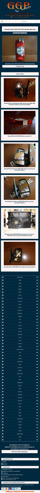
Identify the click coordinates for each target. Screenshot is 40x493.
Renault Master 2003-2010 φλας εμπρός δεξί (19, 136)
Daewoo (20, 310)
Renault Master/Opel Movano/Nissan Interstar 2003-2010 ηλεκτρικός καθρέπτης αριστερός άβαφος (19, 104)
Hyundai (20, 334)
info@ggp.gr (4, 473)
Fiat (20, 319)
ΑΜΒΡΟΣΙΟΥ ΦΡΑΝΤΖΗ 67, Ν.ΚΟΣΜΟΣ (20, 13)
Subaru (20, 421)
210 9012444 (8, 15)
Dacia (19, 307)
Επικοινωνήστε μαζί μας (20, 451)
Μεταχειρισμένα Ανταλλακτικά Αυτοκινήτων (23, 491)
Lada (20, 355)
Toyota (20, 430)
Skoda (19, 412)
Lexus (19, 364)
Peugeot (20, 394)
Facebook (3, 461)
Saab (20, 406)
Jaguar (20, 346)
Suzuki (20, 424)
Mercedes (19, 373)
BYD (20, 292)
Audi (20, 280)
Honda (20, 331)
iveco (20, 340)
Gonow (20, 328)
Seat (20, 409)
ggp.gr (11, 491)
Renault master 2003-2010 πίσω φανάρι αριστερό (20, 29)
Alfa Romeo (20, 277)
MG (20, 376)
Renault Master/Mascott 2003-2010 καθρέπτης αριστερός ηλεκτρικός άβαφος (19, 169)
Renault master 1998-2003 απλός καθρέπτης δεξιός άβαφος (19, 267)
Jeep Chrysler (20, 349)
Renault (20, 400)
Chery (19, 295)
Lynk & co (20, 367)
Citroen (20, 301)
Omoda (20, 391)
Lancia (20, 358)
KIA (20, 352)
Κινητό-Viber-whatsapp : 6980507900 (20, 17)
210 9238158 (23, 15)
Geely (19, 325)
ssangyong (20, 418)
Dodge (20, 316)
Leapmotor (20, 361)
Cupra (19, 304)
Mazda (20, 370)
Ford (20, 322)
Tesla (20, 427)
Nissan (20, 385)
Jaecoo (20, 343)
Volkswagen (20, 433)
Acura (19, 286)
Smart (19, 415)
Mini (20, 379)
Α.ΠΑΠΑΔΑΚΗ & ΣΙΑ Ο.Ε (6, 469)
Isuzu (20, 337)
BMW (19, 289)
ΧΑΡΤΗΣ (4, 464)
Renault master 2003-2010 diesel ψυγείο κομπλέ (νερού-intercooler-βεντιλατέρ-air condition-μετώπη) (19, 235)
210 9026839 (30, 15)
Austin (20, 283)
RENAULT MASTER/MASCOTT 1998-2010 (20, 32)
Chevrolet (19, 298)
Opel (20, 388)
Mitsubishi (20, 382)
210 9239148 (16, 15)
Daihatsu (20, 313)
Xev (20, 439)
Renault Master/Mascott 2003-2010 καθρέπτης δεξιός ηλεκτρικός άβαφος (19, 202)
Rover (19, 403)
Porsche (20, 397)
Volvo (20, 436)
